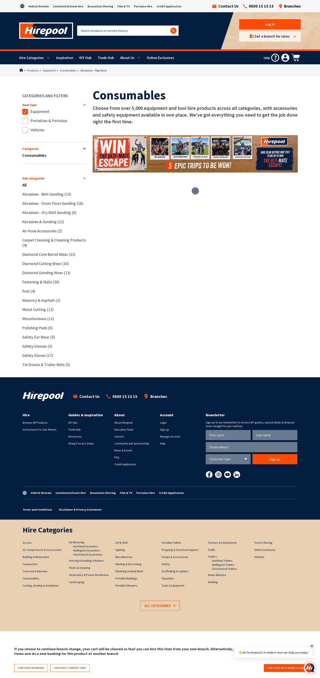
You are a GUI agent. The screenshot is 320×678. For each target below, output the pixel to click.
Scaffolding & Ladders (175, 571)
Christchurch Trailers (224, 569)
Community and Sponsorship (131, 443)
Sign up (164, 429)
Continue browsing (31, 668)
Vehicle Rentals (38, 6)
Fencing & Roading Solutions (86, 560)
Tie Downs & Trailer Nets (46, 364)
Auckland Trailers (222, 560)
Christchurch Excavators (87, 554)
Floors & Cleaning (79, 568)
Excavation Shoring (100, 6)
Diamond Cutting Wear (45, 263)
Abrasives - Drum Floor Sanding (52, 203)
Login (163, 422)
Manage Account (170, 436)
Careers (119, 436)
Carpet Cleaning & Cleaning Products (54, 242)
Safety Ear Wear (38, 337)
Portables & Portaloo (48, 120)
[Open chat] (310, 668)
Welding (213, 582)
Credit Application (169, 6)
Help (163, 443)
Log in (270, 24)
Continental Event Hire (68, 6)
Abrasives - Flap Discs (93, 70)
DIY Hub (85, 57)
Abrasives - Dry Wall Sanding (49, 212)
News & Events (123, 450)
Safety (166, 564)
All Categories (160, 605)
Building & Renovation (36, 557)
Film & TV (123, 6)
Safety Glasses (37, 346)
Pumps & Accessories (175, 557)
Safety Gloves (37, 355)
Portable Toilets (171, 542)
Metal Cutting (37, 309)
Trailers (212, 556)
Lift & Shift (121, 542)
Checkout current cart (70, 668)
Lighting (120, 550)
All (24, 184)
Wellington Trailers (223, 565)
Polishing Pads (37, 327)
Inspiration (64, 57)
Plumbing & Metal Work (129, 571)
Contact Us (225, 6)
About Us (127, 57)
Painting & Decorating (128, 564)
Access (27, 542)
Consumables (68, 70)
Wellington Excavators (86, 550)
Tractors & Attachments (222, 542)
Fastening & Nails (40, 281)
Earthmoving (76, 542)
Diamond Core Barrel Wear (48, 254)
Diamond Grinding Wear (46, 272)
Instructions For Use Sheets (40, 429)
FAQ (116, 457)
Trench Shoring (263, 542)
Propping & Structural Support (180, 550)
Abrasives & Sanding (43, 221)
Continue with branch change (287, 668)
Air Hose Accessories (42, 230)
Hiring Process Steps (81, 443)
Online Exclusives (160, 57)
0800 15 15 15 (258, 6)
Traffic (212, 550)
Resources (75, 436)
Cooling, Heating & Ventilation (41, 585)
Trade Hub (106, 57)
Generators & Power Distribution (89, 575)
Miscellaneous (38, 318)
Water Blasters (217, 575)
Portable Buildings (126, 578)
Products (33, 70)
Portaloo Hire (143, 6)
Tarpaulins (168, 578)
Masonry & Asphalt (41, 300)
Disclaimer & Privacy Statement (80, 509)
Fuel (28, 291)
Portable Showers (126, 585)
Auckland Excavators (85, 546)
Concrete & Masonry (35, 571)
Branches (290, 6)
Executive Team (123, 429)
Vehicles (37, 129)
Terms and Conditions (37, 509)
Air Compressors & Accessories (42, 550)
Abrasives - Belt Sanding (46, 194)
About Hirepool (123, 422)
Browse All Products (35, 422)
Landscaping (76, 582)
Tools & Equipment (173, 585)
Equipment (49, 70)
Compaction (30, 564)
